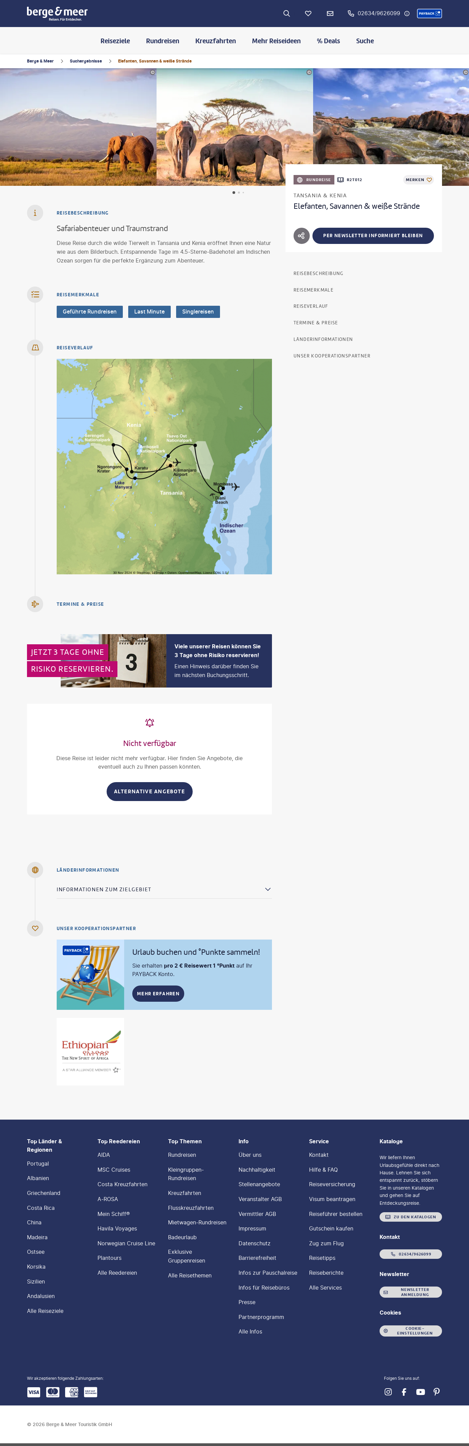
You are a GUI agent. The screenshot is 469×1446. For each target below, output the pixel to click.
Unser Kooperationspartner (332, 356)
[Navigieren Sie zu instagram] (388, 1392)
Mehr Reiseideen (276, 40)
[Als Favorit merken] (418, 179)
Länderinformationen (323, 339)
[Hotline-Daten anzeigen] (407, 13)
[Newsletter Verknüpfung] (330, 13)
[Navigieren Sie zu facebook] (404, 1392)
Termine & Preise (316, 323)
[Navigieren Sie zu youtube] (420, 1392)
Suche (365, 40)
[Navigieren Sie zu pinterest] (436, 1392)
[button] (429, 13)
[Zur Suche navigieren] (287, 13)
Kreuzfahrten (215, 40)
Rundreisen (162, 40)
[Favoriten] (308, 13)
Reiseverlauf (311, 306)
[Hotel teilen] (302, 236)
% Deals (328, 40)
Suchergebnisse (86, 61)
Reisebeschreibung (319, 273)
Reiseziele (115, 40)
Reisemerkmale (313, 290)
